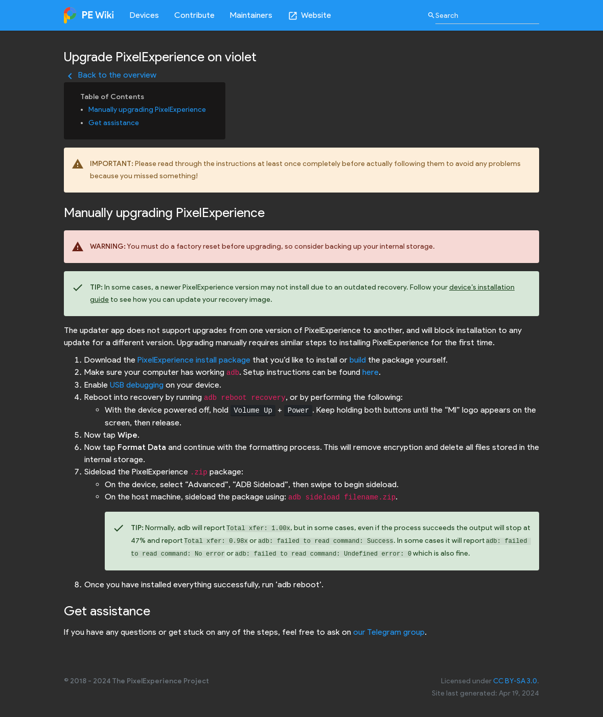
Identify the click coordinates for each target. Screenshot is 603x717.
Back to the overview (110, 75)
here (370, 372)
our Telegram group (389, 632)
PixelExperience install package (193, 360)
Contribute (194, 15)
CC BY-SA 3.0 (515, 681)
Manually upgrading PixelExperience (147, 109)
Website (309, 15)
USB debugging (137, 385)
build (358, 360)
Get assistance (113, 122)
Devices (144, 15)
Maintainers (251, 15)
